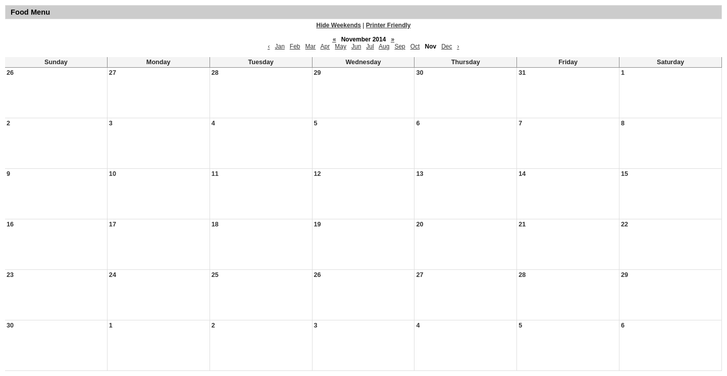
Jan (279, 46)
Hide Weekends (339, 25)
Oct (415, 46)
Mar (310, 46)
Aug (384, 46)
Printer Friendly (388, 25)
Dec (446, 46)
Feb (295, 46)
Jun (356, 46)
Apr (325, 46)
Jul (370, 46)
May (340, 46)
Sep (399, 46)
